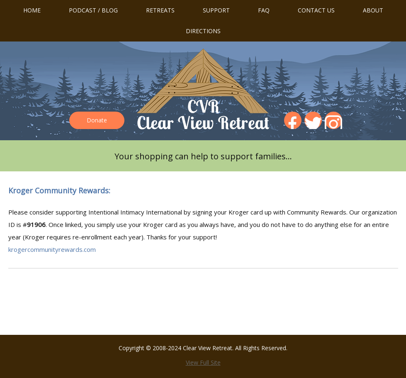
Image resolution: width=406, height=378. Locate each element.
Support (216, 10)
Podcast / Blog (93, 10)
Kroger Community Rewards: (59, 190)
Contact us (316, 10)
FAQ (264, 10)
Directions (203, 31)
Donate (97, 120)
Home (32, 10)
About (373, 10)
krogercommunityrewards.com (52, 249)
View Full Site (203, 362)
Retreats (160, 10)
